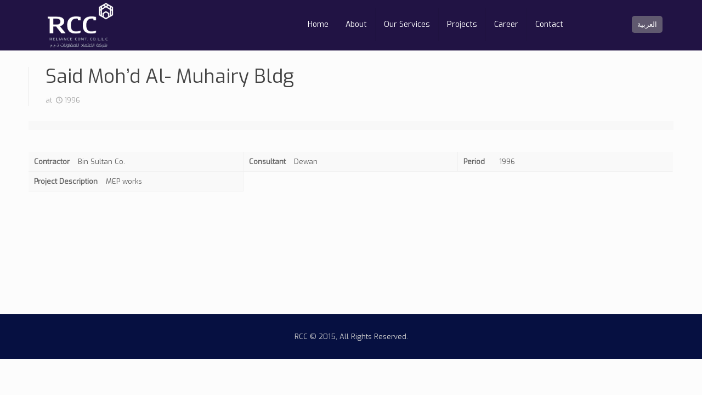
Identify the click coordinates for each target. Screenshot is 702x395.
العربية (647, 24)
